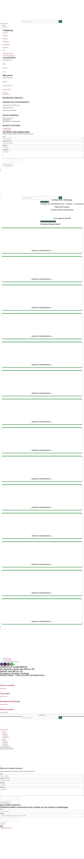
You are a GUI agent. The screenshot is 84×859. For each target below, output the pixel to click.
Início (4, 731)
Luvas (4, 71)
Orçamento (5, 736)
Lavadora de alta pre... (8, 85)
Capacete (5, 81)
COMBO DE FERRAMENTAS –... (42, 250)
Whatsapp (5, 145)
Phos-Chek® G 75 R (7, 60)
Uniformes (5, 68)
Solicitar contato (7, 709)
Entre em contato (7, 685)
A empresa (5, 734)
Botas (4, 64)
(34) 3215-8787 (3, 696)
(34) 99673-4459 (4, 704)
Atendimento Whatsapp (10, 701)
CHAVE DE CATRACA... (8, 78)
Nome (4, 136)
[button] (42, 212)
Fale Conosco (6, 737)
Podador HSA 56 (6, 89)
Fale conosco (3, 688)
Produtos (5, 733)
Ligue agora (5, 693)
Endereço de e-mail (7, 141)
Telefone (2, 813)
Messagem (5, 149)
